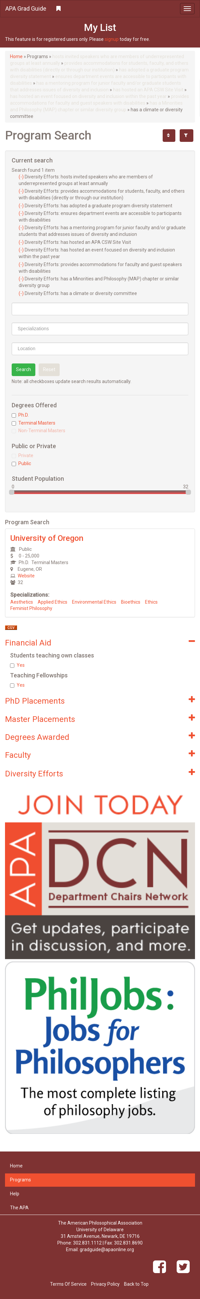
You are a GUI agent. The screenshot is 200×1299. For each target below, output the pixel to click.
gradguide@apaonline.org (107, 1249)
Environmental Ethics (94, 602)
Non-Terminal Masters (38, 430)
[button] (100, 8)
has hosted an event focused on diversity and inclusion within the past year (88, 96)
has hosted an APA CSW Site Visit (148, 89)
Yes (17, 665)
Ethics (151, 602)
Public (21, 463)
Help (14, 1193)
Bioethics (130, 602)
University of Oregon (46, 538)
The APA (19, 1207)
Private (22, 455)
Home (16, 56)
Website (26, 575)
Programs (20, 1179)
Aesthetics (21, 602)
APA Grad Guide (25, 8)
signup (112, 39)
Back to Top (136, 1284)
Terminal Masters (33, 423)
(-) (22, 176)
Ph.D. (20, 415)
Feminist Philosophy (31, 608)
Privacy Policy (105, 1284)
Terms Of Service (68, 1284)
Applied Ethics (52, 602)
